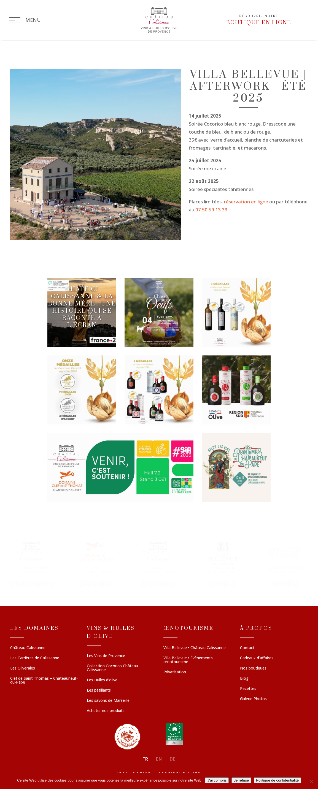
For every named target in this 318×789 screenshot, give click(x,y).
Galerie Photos (253, 699)
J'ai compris (217, 780)
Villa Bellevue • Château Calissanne (194, 648)
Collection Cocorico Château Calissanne (112, 668)
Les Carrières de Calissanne (34, 658)
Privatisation (174, 672)
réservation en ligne (246, 202)
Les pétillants (99, 691)
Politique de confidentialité (277, 780)
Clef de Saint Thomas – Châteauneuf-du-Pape (44, 681)
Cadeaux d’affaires (256, 658)
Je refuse (241, 780)
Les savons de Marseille (108, 701)
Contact (247, 648)
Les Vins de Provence (106, 656)
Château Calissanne (27, 648)
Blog (244, 679)
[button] (32, 563)
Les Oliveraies (22, 668)
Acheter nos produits (106, 711)
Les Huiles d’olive (102, 680)
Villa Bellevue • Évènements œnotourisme (188, 660)
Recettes (248, 689)
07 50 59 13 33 (211, 210)
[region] (159, 563)
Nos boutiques (253, 668)
